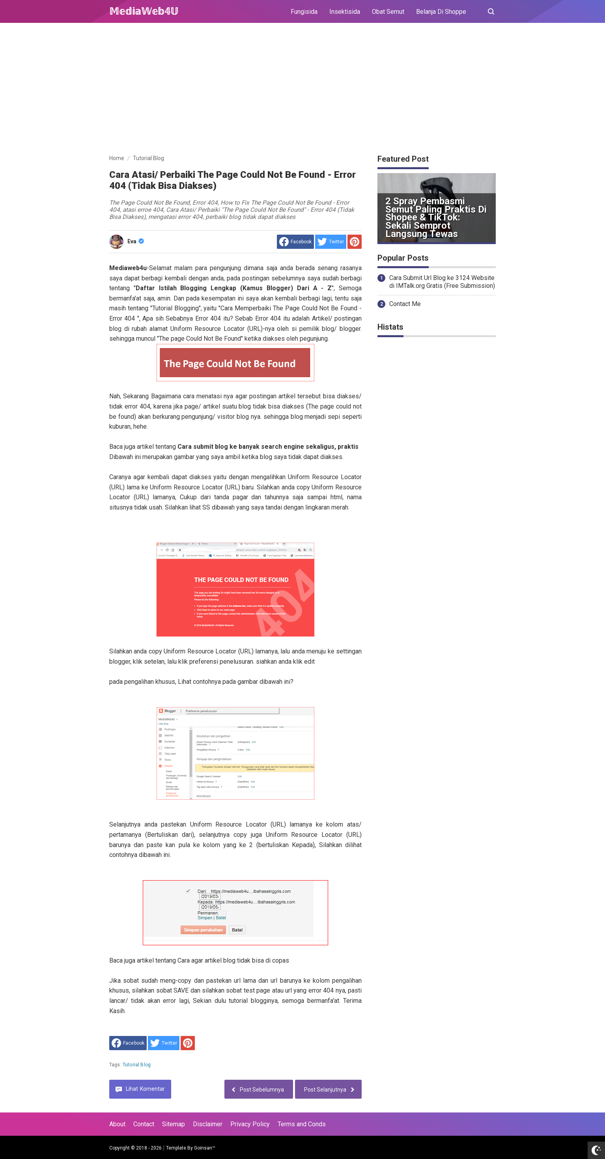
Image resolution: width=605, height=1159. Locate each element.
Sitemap (173, 1124)
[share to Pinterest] (354, 242)
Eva (135, 241)
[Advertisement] (302, 90)
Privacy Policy (250, 1124)
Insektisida (344, 11)
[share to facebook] (295, 242)
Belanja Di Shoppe (441, 11)
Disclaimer (207, 1124)
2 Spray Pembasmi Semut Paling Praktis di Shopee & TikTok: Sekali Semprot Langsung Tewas (436, 217)
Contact (143, 1124)
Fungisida (304, 11)
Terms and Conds (302, 1124)
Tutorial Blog (137, 1065)
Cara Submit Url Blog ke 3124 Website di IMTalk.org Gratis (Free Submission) (442, 282)
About (117, 1124)
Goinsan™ (204, 1148)
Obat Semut (388, 11)
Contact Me (405, 304)
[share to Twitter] (330, 242)
